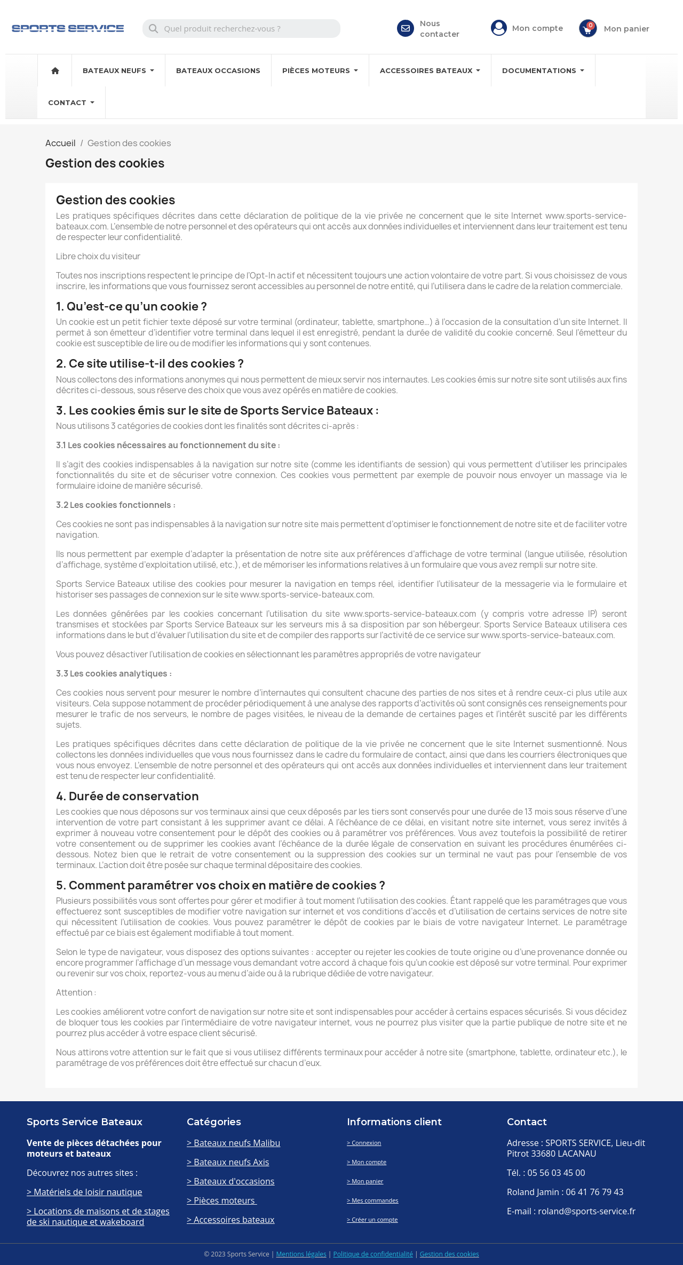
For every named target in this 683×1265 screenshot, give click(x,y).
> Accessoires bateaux (230, 1220)
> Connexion (364, 1143)
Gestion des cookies (449, 1254)
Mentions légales (301, 1254)
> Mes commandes (373, 1200)
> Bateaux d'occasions (230, 1181)
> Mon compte (366, 1162)
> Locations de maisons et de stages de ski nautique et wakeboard (98, 1216)
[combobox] (241, 28)
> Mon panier (365, 1181)
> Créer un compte (372, 1219)
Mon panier (626, 29)
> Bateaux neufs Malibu (233, 1143)
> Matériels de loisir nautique (84, 1192)
